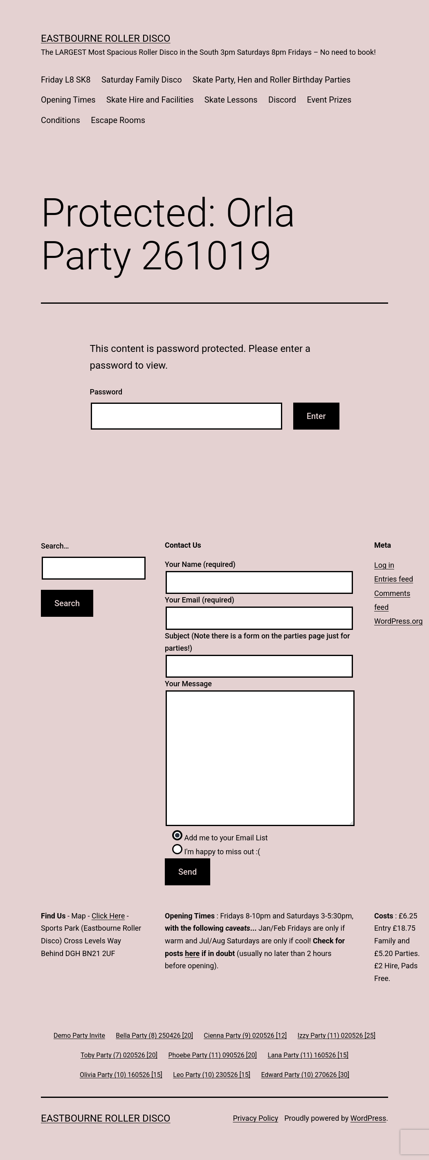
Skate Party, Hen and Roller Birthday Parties (271, 80)
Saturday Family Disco (141, 80)
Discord (282, 100)
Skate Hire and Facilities (149, 100)
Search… (55, 546)
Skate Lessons (231, 100)
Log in (384, 565)
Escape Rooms (118, 120)
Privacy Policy (255, 1118)
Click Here (108, 915)
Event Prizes (329, 100)
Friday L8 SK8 (66, 80)
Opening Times (68, 100)
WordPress (368, 1118)
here (192, 953)
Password (106, 391)
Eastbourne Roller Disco (106, 38)
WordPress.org (398, 621)
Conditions (60, 120)
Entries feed (393, 579)
